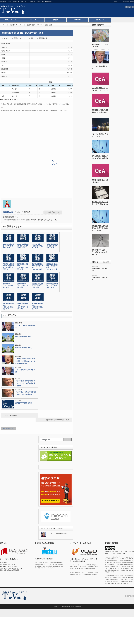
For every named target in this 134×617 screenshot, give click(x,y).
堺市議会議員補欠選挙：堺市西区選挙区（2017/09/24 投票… (52, 267)
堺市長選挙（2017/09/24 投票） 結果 (8, 285)
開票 (32, 38)
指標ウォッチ (100, 20)
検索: (61, 82)
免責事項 (119, 583)
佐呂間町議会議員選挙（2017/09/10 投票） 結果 (8, 306)
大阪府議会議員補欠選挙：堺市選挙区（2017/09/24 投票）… (8, 266)
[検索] (52, 440)
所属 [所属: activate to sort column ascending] (52, 85)
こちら (60, 104)
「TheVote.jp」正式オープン (99, 269)
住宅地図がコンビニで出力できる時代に (100, 45)
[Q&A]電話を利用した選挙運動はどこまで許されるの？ (100, 112)
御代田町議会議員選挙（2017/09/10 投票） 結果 (23, 306)
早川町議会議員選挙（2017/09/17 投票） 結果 (23, 245)
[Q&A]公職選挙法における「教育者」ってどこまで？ (100, 89)
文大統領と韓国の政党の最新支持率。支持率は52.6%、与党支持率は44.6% (25, 361)
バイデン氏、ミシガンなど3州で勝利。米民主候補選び (25, 393)
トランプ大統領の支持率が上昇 (25, 371)
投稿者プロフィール (53, 212)
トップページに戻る (8, 428)
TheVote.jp (65, 606)
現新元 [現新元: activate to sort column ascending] (41, 85)
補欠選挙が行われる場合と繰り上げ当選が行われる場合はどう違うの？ (100, 228)
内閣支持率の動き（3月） (24, 348)
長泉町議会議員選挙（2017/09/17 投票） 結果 (52, 245)
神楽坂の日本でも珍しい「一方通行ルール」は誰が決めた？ (100, 252)
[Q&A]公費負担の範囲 (11, 415)
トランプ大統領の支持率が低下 (25, 326)
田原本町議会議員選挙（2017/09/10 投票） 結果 (37, 306)
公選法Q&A (77, 20)
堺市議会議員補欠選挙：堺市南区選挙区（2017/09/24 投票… (37, 267)
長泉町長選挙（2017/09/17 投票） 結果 (37, 245)
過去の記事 (106, 262)
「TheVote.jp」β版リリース (100, 278)
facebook (132, 7)
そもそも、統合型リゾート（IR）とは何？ (100, 135)
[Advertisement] (65, 10)
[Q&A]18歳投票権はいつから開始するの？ (100, 181)
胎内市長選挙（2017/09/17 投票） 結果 (22, 285)
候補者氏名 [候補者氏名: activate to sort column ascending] (15, 85)
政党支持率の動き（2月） (24, 403)
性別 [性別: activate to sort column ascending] (30, 85)
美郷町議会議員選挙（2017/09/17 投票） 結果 (8, 245)
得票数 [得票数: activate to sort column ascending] (69, 85)
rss (126, 7)
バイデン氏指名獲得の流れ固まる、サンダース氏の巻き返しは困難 (25, 383)
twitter (129, 7)
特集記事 (55, 20)
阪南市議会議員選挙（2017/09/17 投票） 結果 (37, 285)
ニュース (33, 20)
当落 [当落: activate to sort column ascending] (2, 85)
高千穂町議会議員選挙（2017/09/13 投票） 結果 (22, 266)
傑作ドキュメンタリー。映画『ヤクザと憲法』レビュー (100, 204)
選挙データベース (10, 20)
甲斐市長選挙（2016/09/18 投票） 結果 (57, 420)
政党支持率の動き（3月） (24, 336)
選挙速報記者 (43, 38)
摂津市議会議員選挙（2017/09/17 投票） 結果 (52, 285)
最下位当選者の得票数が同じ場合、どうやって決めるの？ (100, 158)
